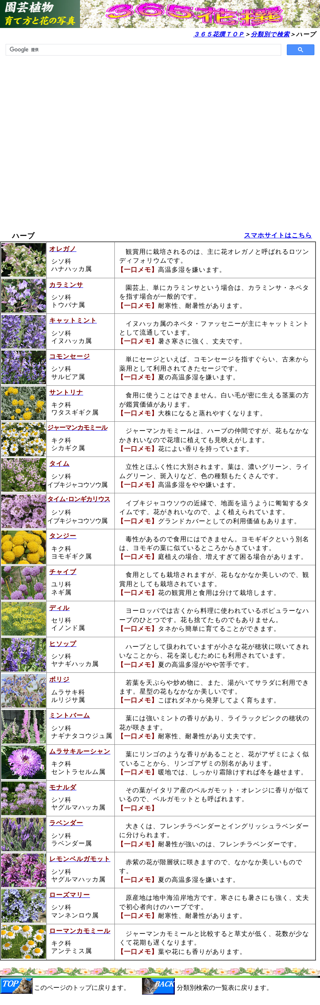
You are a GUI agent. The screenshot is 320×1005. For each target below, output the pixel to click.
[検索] (143, 50)
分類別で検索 (270, 34)
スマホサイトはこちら (278, 235)
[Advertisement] (77, 146)
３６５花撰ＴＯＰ (218, 34)
